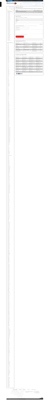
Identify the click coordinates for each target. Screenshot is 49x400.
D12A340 (8, 236)
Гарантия (20, 389)
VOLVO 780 (9, 15)
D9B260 (8, 322)
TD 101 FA (9, 163)
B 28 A (8, 78)
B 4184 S (8, 107)
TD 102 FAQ (9, 166)
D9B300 (8, 289)
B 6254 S (8, 108)
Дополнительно (41, 24)
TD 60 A (8, 125)
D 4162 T (8, 379)
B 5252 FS (9, 344)
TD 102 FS (9, 230)
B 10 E (8, 326)
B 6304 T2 (9, 321)
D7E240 (8, 287)
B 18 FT (8, 48)
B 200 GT (8, 306)
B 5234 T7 (9, 303)
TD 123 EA (9, 190)
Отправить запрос (10, 0)
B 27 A (8, 76)
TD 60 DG (9, 370)
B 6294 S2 (9, 267)
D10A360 (8, 242)
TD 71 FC (8, 201)
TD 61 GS (8, 118)
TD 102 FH (9, 171)
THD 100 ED (9, 133)
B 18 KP (8, 49)
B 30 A (8, 81)
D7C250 (8, 241)
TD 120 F (8, 175)
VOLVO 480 (9, 13)
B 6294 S (8, 245)
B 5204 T (8, 233)
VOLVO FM (9, 25)
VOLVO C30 (9, 20)
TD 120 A (8, 196)
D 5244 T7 (9, 315)
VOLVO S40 (9, 27)
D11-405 (8, 359)
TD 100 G (8, 161)
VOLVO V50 (9, 31)
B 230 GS (8, 73)
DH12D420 (9, 254)
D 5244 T (8, 251)
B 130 (8, 43)
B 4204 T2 (9, 275)
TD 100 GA (9, 162)
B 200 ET (8, 57)
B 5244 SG (9, 243)
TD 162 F (8, 117)
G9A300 (8, 360)
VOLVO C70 (9, 21)
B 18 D (8, 98)
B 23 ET (8, 67)
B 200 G (8, 59)
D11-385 (8, 358)
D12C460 (8, 238)
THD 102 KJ (9, 153)
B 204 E (8, 60)
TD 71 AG (9, 367)
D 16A (8, 203)
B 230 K (8, 74)
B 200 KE (8, 328)
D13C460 (8, 347)
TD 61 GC (9, 209)
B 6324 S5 (9, 381)
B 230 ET (8, 69)
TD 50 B (8, 197)
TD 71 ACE (9, 368)
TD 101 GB (9, 222)
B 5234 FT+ (9, 105)
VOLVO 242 (9, 36)
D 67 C (8, 220)
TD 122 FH (9, 142)
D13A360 (8, 282)
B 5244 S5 (9, 278)
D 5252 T (8, 103)
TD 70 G (8, 159)
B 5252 (8, 102)
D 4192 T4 (9, 269)
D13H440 (8, 349)
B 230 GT (8, 93)
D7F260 (8, 339)
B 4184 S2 (9, 247)
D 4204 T (8, 291)
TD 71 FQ (8, 122)
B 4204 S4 (9, 319)
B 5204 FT (9, 84)
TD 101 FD (9, 217)
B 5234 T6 (9, 295)
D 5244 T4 (9, 308)
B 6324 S (8, 309)
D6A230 (8, 210)
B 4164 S (8, 113)
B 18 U (8, 50)
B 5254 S (8, 104)
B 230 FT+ (9, 111)
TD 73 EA (9, 214)
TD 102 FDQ (9, 168)
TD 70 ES (8, 221)
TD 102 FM (9, 172)
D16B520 (8, 240)
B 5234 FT (9, 85)
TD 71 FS (8, 119)
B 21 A (8, 62)
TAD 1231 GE (9, 333)
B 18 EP (8, 46)
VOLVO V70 (9, 32)
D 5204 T (8, 383)
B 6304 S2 (9, 109)
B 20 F (8, 249)
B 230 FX (8, 324)
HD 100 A (8, 150)
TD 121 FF (9, 227)
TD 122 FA (9, 184)
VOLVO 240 (9, 35)
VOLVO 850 (9, 16)
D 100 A (8, 195)
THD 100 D (9, 140)
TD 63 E (8, 207)
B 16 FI (8, 346)
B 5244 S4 (9, 299)
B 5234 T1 (9, 297)
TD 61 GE (9, 199)
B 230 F (8, 70)
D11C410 (8, 354)
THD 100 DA (9, 129)
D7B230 (8, 218)
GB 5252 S (9, 244)
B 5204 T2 (9, 115)
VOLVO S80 (9, 29)
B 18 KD (8, 302)
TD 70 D (8, 198)
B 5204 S (8, 374)
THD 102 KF (9, 141)
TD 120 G (8, 177)
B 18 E (8, 45)
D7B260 (8, 212)
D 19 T (8, 95)
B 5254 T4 (9, 277)
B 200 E (8, 56)
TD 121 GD (9, 154)
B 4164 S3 (9, 280)
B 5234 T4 (9, 264)
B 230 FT (8, 71)
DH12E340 (9, 350)
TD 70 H (8, 126)
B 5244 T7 (9, 279)
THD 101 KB (9, 137)
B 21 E (8, 63)
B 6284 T (8, 232)
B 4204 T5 (9, 273)
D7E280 (8, 286)
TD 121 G (8, 181)
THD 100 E (9, 152)
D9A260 (8, 255)
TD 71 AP (8, 366)
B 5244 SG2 (9, 266)
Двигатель (18, 5)
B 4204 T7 (9, 385)
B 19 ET (8, 52)
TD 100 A (8, 160)
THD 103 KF (9, 128)
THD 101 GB (9, 135)
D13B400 (8, 312)
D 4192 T (8, 114)
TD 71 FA (8, 200)
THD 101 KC (9, 138)
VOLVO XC (9, 33)
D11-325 (8, 356)
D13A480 (8, 284)
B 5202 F (8, 83)
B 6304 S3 (9, 231)
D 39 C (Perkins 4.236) (10, 155)
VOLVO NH (9, 26)
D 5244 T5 (9, 314)
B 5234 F (8, 298)
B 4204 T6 (9, 380)
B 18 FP (8, 47)
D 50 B (8, 194)
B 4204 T (8, 234)
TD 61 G (8, 206)
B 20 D (8, 54)
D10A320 (8, 229)
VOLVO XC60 (9, 34)
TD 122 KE (9, 371)
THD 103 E (9, 363)
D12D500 (8, 252)
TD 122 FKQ (9, 187)
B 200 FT (8, 58)
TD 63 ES (8, 208)
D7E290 (8, 310)
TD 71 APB (9, 365)
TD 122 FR (9, 188)
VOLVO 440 (9, 12)
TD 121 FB (9, 225)
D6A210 (8, 205)
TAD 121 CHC (9, 330)
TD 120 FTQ (9, 176)
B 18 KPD (9, 262)
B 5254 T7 (9, 320)
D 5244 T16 (9, 378)
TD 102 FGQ (9, 170)
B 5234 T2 (9, 304)
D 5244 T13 (9, 317)
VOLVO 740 (9, 14)
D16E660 (8, 288)
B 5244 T (8, 268)
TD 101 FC (9, 216)
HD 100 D (9, 151)
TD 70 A (8, 148)
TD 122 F (8, 183)
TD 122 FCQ (9, 186)
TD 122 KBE (9, 372)
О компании (24, 389)
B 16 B (8, 106)
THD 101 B (9, 361)
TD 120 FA (9, 223)
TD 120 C (8, 173)
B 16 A (8, 96)
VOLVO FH (9, 23)
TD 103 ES (9, 120)
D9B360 (8, 323)
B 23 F (8, 68)
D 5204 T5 (9, 382)
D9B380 (8, 290)
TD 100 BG (9, 334)
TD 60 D (8, 369)
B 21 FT (8, 65)
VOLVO (20, 5)
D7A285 (8, 211)
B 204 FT (8, 61)
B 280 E (8, 80)
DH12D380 (9, 253)
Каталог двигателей (15, 389)
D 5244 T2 (9, 265)
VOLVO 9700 (9, 18)
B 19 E (8, 51)
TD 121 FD (9, 179)
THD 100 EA (9, 131)
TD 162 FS (9, 124)
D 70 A (8, 146)
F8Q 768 (8, 293)
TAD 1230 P (9, 332)
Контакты (28, 389)
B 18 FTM (9, 301)
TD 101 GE (9, 336)
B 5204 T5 (9, 276)
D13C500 (8, 348)
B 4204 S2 (9, 271)
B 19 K (8, 300)
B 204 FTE (9, 345)
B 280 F (8, 94)
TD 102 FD (9, 337)
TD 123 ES (9, 144)
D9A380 (8, 257)
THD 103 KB (9, 127)
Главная (16, 5)
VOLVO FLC (9, 24)
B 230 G (8, 72)
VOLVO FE (9, 22)
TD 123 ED (9, 192)
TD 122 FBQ (9, 185)
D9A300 (8, 256)
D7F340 (8, 341)
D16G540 (8, 325)
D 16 (8, 87)
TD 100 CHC (9, 335)
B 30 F (8, 82)
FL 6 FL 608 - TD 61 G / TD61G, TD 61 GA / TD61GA (21, 11)
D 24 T (8, 89)
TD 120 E (8, 174)
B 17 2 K (8, 92)
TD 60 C (8, 157)
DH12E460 (9, 352)
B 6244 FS (9, 343)
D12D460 (8, 260)
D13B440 (8, 313)
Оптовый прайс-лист (34, 389)
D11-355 (8, 357)
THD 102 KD (9, 139)
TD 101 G (8, 164)
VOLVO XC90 (9, 40)
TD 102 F (8, 165)
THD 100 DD (9, 130)
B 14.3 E (8, 91)
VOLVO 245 (9, 37)
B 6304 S (8, 116)
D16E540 (8, 311)
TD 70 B (8, 149)
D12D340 (8, 258)
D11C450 (8, 355)
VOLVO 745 (9, 38)
